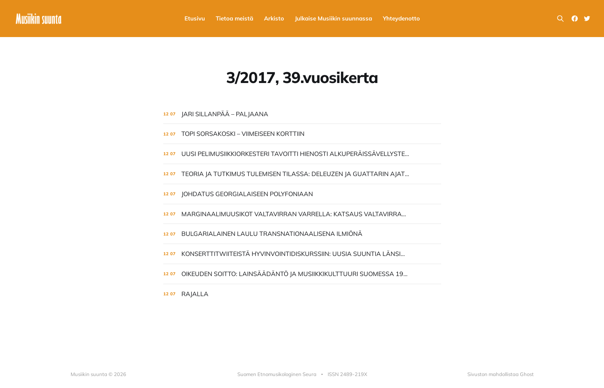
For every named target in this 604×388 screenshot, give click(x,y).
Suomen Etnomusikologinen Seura (276, 374)
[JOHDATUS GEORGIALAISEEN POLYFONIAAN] (302, 194)
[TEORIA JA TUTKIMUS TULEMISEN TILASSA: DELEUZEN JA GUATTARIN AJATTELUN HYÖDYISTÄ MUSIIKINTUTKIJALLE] (302, 174)
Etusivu (194, 18)
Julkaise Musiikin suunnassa (333, 18)
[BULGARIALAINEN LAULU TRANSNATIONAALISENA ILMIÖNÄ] (302, 234)
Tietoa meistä (234, 18)
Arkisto (274, 18)
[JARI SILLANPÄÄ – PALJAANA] (302, 114)
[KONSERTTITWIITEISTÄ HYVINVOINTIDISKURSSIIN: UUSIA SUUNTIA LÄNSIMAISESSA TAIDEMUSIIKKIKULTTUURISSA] (302, 254)
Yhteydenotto (401, 18)
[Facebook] (575, 18)
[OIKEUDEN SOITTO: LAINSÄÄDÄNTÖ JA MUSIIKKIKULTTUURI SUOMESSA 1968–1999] (302, 274)
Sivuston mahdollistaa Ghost (500, 374)
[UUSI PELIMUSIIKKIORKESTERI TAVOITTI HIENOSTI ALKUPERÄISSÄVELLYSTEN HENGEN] (302, 154)
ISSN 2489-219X (347, 374)
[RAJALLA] (302, 294)
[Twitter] (587, 18)
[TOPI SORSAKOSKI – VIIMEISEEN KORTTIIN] (302, 134)
